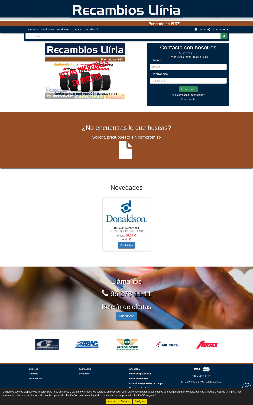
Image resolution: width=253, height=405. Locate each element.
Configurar (140, 401)
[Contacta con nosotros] (246, 387)
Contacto (77, 29)
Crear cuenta (188, 99)
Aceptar (111, 401)
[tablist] (85, 71)
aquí (228, 391)
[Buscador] (123, 36)
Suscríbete (126, 316)
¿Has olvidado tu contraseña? (188, 94)
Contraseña (159, 74)
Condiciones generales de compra (146, 383)
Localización (92, 29)
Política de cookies (138, 378)
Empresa (33, 29)
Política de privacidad (140, 373)
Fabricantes (48, 29)
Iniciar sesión (188, 89)
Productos (63, 29)
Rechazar (125, 401)
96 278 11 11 (190, 53)
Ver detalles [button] (126, 245)
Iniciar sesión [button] (217, 29)
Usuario (156, 60)
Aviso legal (134, 369)
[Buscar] (224, 36)
